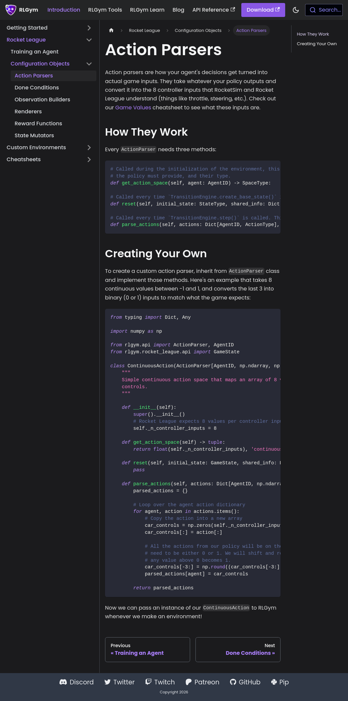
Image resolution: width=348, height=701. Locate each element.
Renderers (28, 111)
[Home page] (111, 30)
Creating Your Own (317, 44)
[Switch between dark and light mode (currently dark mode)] (295, 10)
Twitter (119, 682)
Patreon (202, 682)
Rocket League (26, 40)
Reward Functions (38, 123)
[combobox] (324, 10)
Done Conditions (37, 87)
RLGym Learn (147, 10)
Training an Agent (34, 52)
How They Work (313, 34)
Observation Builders (42, 99)
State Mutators (34, 135)
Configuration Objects (40, 63)
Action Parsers (34, 75)
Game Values (133, 107)
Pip (280, 682)
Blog (178, 10)
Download (263, 10)
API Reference (213, 10)
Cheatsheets (24, 159)
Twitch (160, 682)
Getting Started (27, 28)
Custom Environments (36, 147)
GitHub (245, 682)
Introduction (64, 10)
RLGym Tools (105, 10)
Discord (76, 682)
